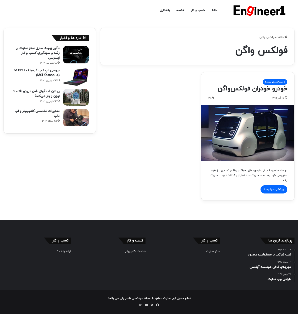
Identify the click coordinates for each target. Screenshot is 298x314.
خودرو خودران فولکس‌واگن (252, 88)
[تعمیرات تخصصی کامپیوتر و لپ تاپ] (76, 117)
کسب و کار (198, 10)
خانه (214, 10)
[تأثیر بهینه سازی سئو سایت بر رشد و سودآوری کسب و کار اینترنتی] (76, 54)
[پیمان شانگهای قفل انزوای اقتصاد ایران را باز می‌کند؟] (76, 97)
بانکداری (165, 10)
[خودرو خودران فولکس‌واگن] (247, 133)
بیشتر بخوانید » (274, 189)
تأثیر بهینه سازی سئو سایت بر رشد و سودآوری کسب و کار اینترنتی (38, 53)
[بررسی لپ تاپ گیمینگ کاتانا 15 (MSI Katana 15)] (76, 77)
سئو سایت (213, 251)
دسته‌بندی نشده (275, 82)
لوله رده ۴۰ (64, 251)
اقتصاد (180, 10)
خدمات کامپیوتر (135, 251)
